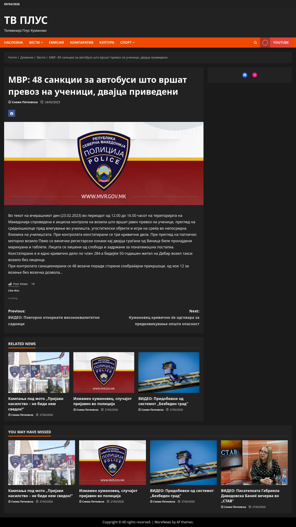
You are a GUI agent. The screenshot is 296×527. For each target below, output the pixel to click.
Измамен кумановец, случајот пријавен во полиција (102, 401)
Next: (151, 317)
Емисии (56, 42)
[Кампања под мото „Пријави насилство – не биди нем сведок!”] (38, 372)
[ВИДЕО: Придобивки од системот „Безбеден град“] (168, 372)
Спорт (126, 42)
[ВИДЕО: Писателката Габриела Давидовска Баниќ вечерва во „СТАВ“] (254, 462)
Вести (34, 42)
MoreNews (163, 522)
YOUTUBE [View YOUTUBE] (274, 42)
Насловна (13, 42)
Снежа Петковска (25, 102)
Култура (106, 42)
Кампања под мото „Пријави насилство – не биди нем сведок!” (35, 403)
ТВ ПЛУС (26, 20)
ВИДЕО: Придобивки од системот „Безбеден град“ (163, 401)
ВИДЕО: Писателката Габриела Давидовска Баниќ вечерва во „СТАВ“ (250, 495)
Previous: (56, 317)
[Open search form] (255, 43)
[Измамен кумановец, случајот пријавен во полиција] (103, 372)
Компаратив (81, 42)
